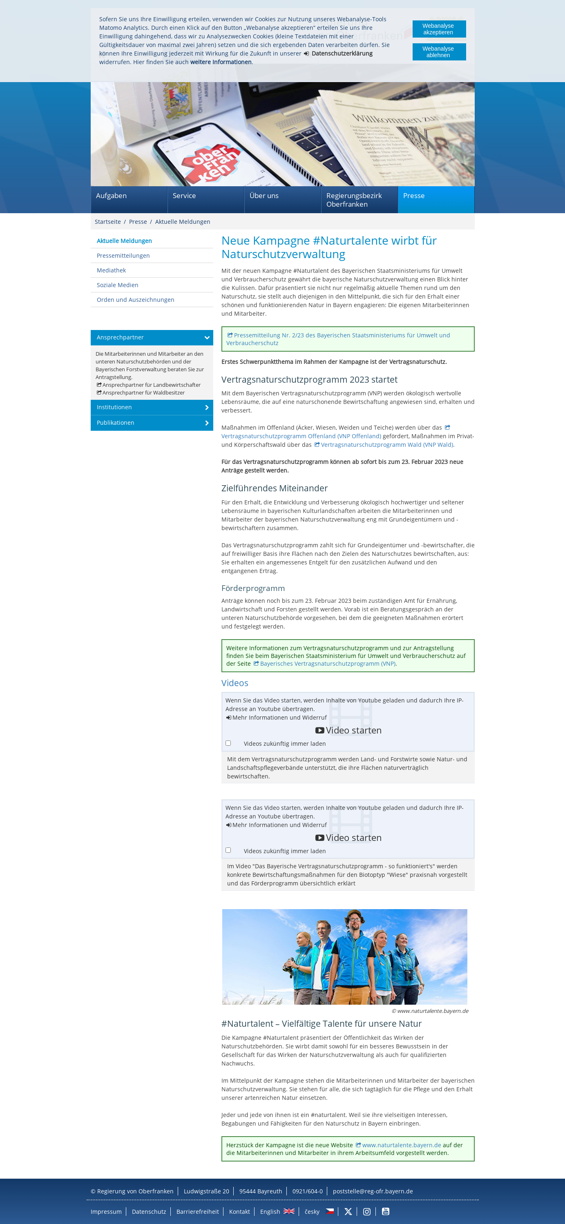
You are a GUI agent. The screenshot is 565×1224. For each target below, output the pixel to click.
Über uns (264, 195)
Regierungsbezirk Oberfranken (354, 200)
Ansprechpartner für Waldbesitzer (144, 392)
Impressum (106, 1211)
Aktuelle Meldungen (182, 221)
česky (312, 1211)
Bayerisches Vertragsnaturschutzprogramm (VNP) (327, 663)
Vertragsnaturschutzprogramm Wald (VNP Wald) (387, 444)
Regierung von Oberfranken (135, 1191)
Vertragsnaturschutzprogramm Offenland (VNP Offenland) (302, 436)
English (270, 1211)
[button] (152, 337)
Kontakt (239, 1211)
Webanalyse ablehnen (438, 51)
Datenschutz (149, 1211)
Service (184, 195)
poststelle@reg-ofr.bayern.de (373, 1191)
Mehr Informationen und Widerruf (279, 717)
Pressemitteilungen (123, 255)
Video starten (354, 730)
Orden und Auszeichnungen (135, 299)
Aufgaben (111, 195)
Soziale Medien (117, 285)
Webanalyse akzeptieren (438, 29)
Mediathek (111, 270)
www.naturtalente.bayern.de (401, 1145)
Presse (414, 195)
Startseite (108, 221)
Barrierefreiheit (197, 1211)
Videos (234, 683)
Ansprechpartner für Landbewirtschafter (152, 384)
